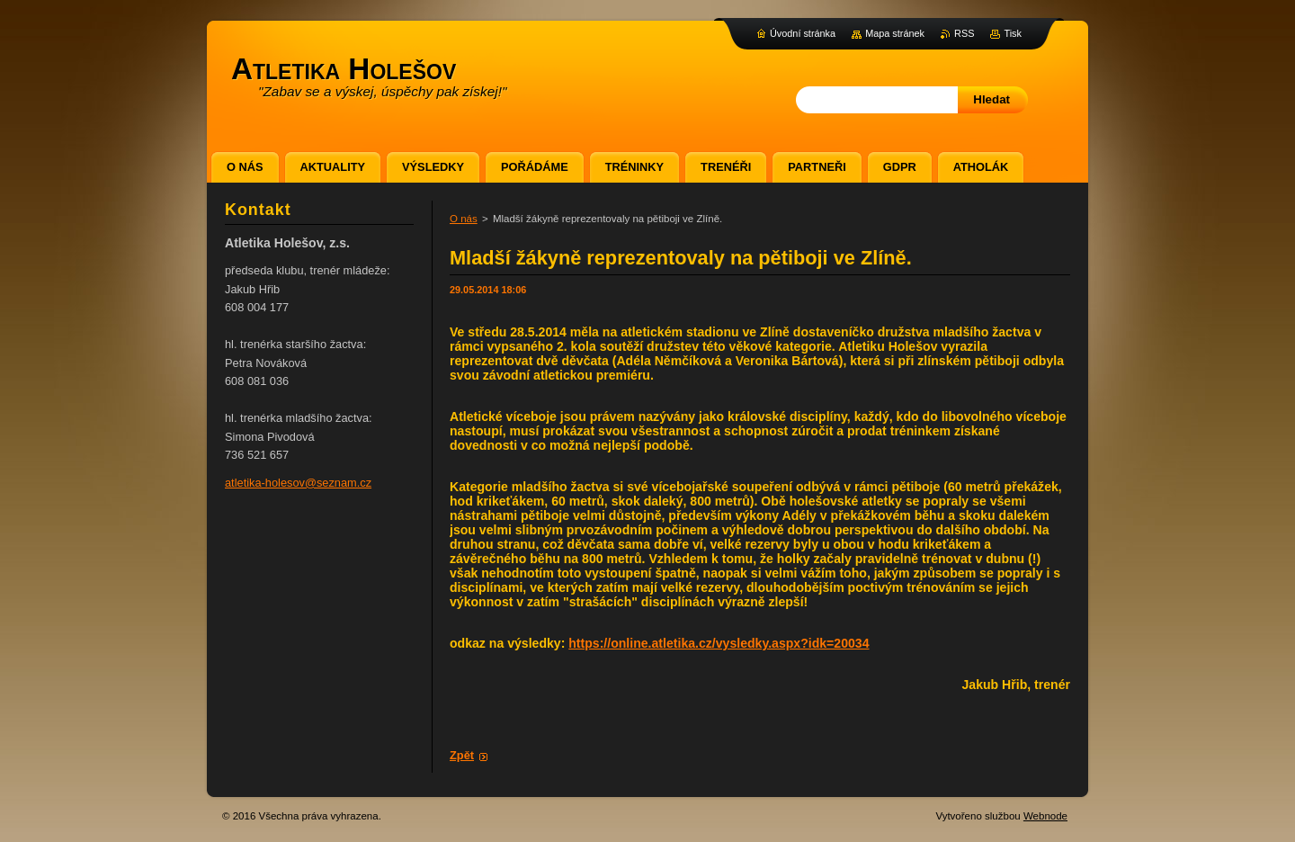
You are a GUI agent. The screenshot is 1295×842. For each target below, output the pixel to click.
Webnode (1045, 816)
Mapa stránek (894, 33)
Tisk (1013, 33)
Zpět (462, 755)
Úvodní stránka (802, 33)
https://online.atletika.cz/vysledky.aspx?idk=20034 (718, 643)
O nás (464, 218)
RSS (964, 33)
